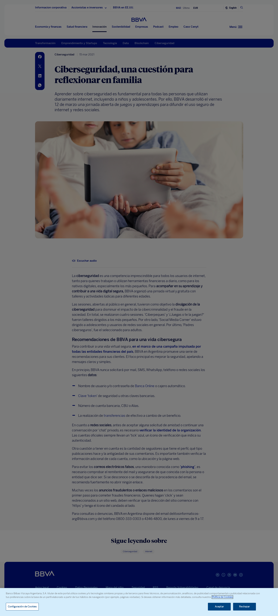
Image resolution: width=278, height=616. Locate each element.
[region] (139, 602)
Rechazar (244, 606)
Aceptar (219, 606)
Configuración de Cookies (22, 606)
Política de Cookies (222, 597)
